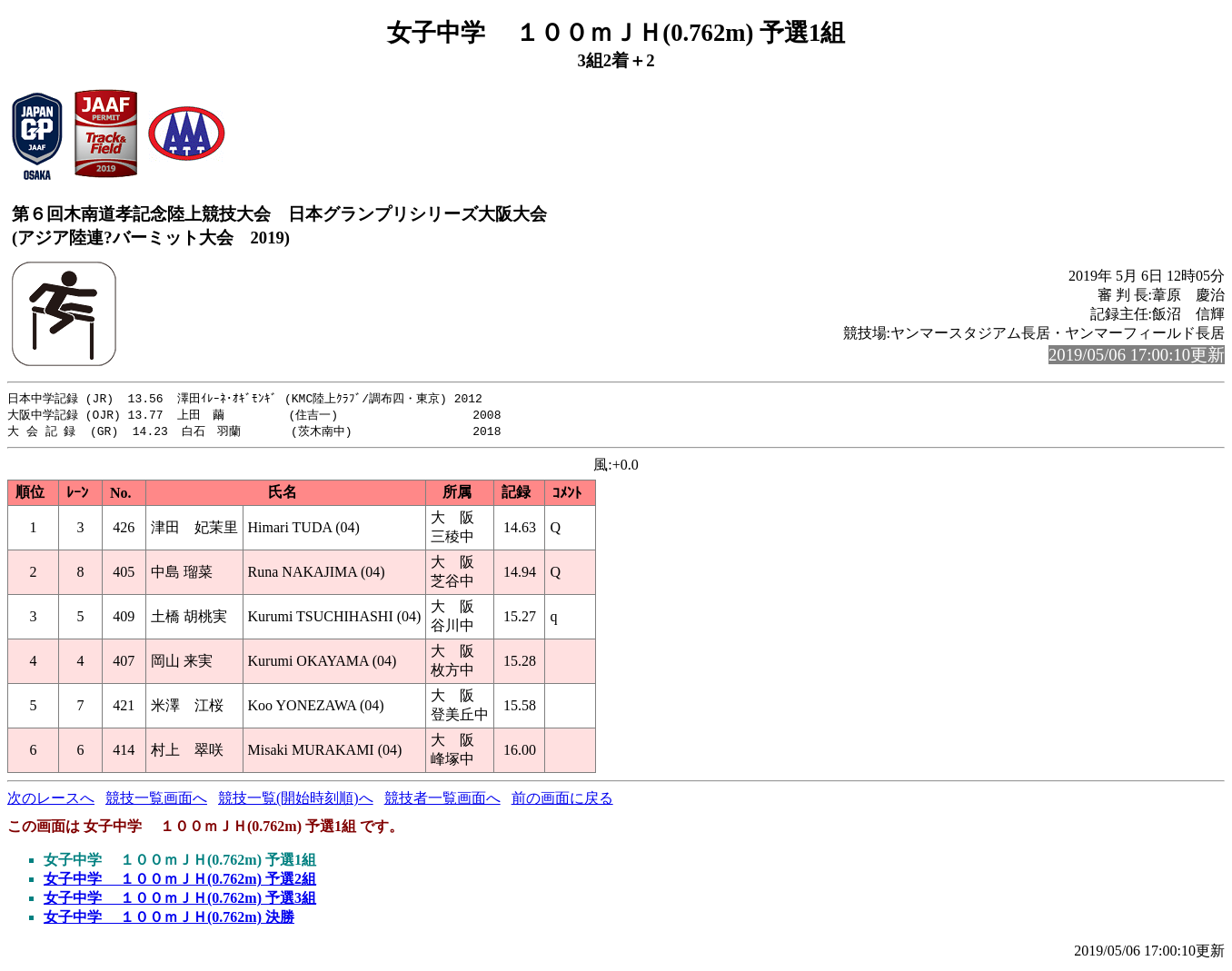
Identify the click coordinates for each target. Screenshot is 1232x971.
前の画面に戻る (562, 800)
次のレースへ (50, 800)
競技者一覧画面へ (442, 800)
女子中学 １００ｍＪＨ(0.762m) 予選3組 (180, 900)
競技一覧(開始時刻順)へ (295, 800)
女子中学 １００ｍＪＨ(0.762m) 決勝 (169, 919)
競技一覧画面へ (156, 800)
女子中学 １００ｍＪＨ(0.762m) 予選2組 (180, 881)
